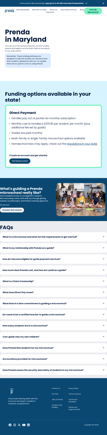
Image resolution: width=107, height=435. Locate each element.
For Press (55, 394)
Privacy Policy (73, 388)
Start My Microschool (93, 10)
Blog (82, 9)
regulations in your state (82, 144)
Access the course (12, 210)
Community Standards (73, 400)
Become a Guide (39, 9)
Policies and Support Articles (74, 408)
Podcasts (50, 12)
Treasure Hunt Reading (57, 406)
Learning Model (22, 9)
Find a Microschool (69, 9)
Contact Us (56, 388)
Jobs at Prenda (57, 399)
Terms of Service (75, 394)
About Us (53, 9)
